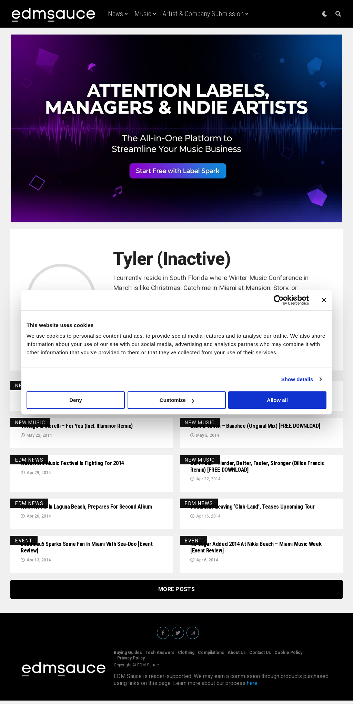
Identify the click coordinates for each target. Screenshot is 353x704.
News (115, 14)
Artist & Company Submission (203, 14)
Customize (177, 400)
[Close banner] (324, 300)
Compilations (211, 656)
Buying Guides (128, 656)
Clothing (186, 656)
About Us (237, 656)
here (252, 686)
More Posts (176, 592)
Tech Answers (159, 656)
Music (142, 14)
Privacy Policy (131, 661)
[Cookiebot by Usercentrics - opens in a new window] (279, 300)
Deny (75, 400)
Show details (297, 379)
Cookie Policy (288, 656)
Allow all (277, 400)
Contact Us (260, 656)
